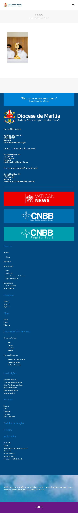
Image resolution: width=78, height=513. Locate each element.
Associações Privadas (11, 390)
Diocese (8, 246)
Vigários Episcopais (11, 278)
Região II (7, 304)
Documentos (8, 448)
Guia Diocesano (9, 288)
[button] (73, 5)
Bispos (7, 257)
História (6, 252)
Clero (6, 313)
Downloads (7, 451)
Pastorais (7, 414)
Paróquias (9, 295)
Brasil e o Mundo (9, 417)
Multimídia (38, 18)
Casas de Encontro (10, 286)
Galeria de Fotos (9, 453)
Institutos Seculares (10, 388)
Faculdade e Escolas (10, 380)
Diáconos (7, 325)
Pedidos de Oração (14, 423)
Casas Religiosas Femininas (13, 382)
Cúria (7, 270)
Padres (6, 322)
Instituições (10, 373)
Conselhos (8, 273)
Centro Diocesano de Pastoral (15, 276)
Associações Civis (9, 393)
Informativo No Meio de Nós (13, 459)
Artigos (6, 445)
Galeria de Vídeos (9, 456)
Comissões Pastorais (10, 338)
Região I (6, 301)
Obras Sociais (8, 283)
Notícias (8, 399)
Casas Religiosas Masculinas (13, 385)
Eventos (8, 429)
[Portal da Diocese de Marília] (13, 5)
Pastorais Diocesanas (11, 355)
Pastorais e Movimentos (17, 331)
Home (31, 18)
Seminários (7, 261)
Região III (7, 307)
